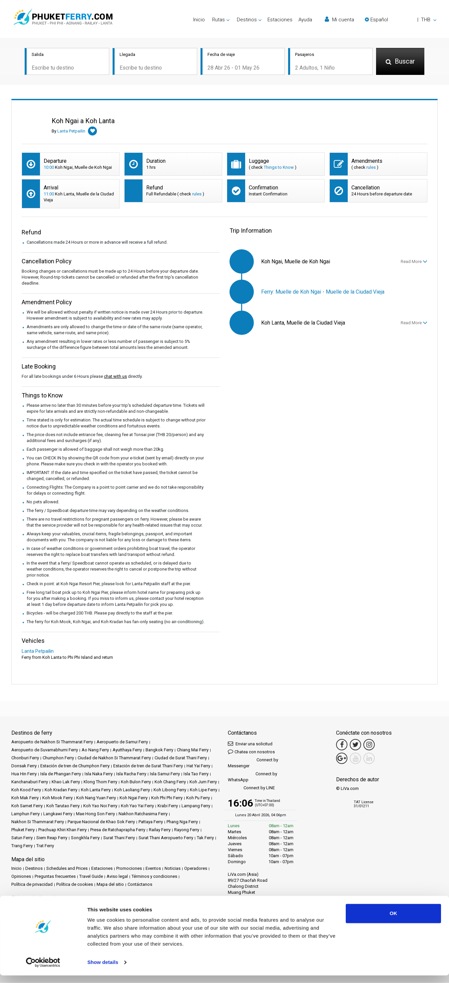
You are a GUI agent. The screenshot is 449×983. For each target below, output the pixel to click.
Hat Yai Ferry (198, 766)
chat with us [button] (115, 376)
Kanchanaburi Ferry (29, 782)
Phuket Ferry (23, 830)
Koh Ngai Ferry (134, 798)
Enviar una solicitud (250, 744)
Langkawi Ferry (57, 814)
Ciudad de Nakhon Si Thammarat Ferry (114, 758)
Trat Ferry (45, 846)
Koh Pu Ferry (198, 798)
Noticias (173, 868)
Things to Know (279, 167)
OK (393, 921)
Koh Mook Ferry (57, 798)
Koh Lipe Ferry (203, 790)
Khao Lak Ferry (66, 782)
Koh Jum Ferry (203, 782)
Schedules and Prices (67, 868)
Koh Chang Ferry (170, 782)
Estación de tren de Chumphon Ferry (75, 766)
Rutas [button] (218, 20)
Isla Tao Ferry (196, 774)
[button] (400, 20)
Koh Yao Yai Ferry (137, 806)
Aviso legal (117, 876)
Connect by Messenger (253, 763)
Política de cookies (74, 884)
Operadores (195, 868)
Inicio (199, 20)
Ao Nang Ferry (95, 750)
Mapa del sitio (110, 884)
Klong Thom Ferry (100, 782)
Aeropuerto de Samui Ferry (122, 742)
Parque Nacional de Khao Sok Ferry (101, 822)
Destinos (34, 868)
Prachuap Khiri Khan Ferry (62, 830)
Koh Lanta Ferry (96, 790)
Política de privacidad (32, 884)
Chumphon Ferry (58, 758)
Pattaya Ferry (151, 822)
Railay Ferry (160, 830)
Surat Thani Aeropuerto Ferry (166, 838)
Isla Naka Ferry (99, 774)
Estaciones (279, 20)
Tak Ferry (205, 838)
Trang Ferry (22, 846)
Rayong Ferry (186, 830)
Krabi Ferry (168, 806)
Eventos (153, 868)
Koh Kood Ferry (26, 790)
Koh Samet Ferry (27, 806)
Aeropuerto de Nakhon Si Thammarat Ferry (52, 742)
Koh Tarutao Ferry (63, 806)
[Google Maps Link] (341, 758)
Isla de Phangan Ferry (60, 774)
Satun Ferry (22, 838)
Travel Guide (91, 876)
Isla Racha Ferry (131, 774)
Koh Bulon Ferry (136, 782)
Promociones (129, 868)
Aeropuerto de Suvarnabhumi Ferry (44, 750)
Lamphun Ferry (25, 814)
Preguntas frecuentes (55, 876)
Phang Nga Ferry (182, 822)
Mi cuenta (339, 19)
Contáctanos (140, 884)
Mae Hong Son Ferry (95, 814)
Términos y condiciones (154, 876)
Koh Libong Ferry (170, 790)
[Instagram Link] (369, 745)
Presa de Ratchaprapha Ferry (117, 830)
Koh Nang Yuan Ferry (96, 798)
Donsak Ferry (24, 766)
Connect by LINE (251, 788)
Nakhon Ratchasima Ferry (143, 814)
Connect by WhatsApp (252, 777)
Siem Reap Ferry (51, 838)
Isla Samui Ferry (165, 774)
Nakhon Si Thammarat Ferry (37, 822)
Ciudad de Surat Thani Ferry (181, 758)
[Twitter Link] (355, 745)
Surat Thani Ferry (119, 838)
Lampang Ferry (196, 806)
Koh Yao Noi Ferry (100, 806)
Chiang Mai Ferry (193, 750)
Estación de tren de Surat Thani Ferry (148, 766)
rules (371, 167)
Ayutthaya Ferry (127, 750)
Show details (102, 970)
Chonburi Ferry (25, 758)
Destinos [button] (247, 20)
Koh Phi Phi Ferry (167, 798)
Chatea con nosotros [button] (251, 752)
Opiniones (21, 876)
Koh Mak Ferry (25, 798)
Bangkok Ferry (159, 750)
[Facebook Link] (341, 745)
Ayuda (305, 20)
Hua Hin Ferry (24, 774)
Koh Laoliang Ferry (132, 790)
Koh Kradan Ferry (61, 790)
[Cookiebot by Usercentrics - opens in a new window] (43, 970)
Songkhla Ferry (85, 838)
